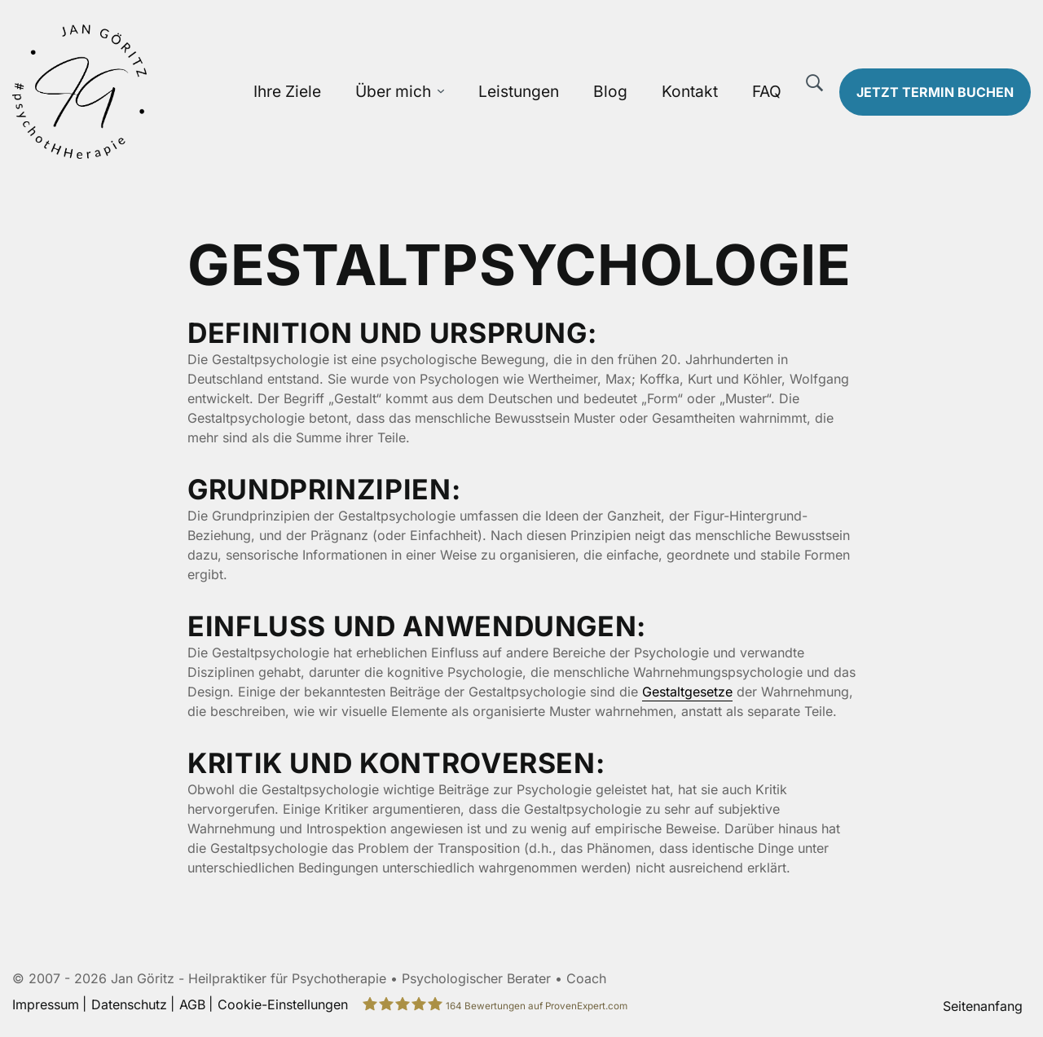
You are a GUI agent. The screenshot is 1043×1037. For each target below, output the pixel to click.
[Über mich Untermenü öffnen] (441, 92)
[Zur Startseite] (130, 91)
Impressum (45, 1004)
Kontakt (690, 91)
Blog (610, 91)
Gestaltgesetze (687, 691)
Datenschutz (129, 1004)
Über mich (393, 91)
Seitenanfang (983, 1006)
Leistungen (518, 91)
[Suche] (815, 83)
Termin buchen (935, 92)
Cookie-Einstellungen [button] (283, 1004)
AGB (192, 1004)
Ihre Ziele (287, 91)
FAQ (766, 91)
